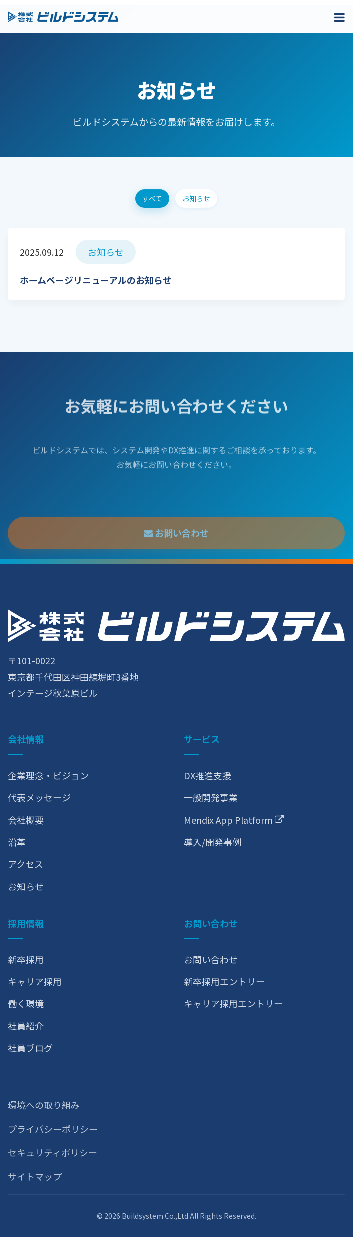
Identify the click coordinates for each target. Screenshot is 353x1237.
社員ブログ (30, 1047)
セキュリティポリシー (53, 1152)
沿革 (17, 841)
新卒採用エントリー (224, 981)
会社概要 (26, 819)
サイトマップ (35, 1176)
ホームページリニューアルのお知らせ (96, 281)
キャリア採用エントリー (233, 1003)
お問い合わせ (176, 554)
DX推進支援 (208, 775)
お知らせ (26, 886)
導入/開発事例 (213, 841)
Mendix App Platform (234, 819)
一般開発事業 (211, 797)
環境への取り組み (44, 1104)
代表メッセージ (39, 797)
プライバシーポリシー (53, 1128)
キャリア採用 (35, 981)
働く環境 (26, 1003)
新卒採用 (26, 959)
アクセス (26, 863)
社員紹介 (26, 1025)
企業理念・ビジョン (48, 775)
